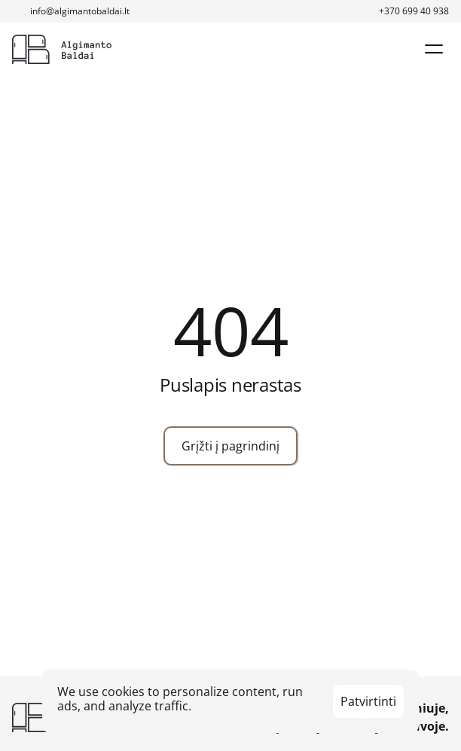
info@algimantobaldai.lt (80, 11)
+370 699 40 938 (414, 11)
